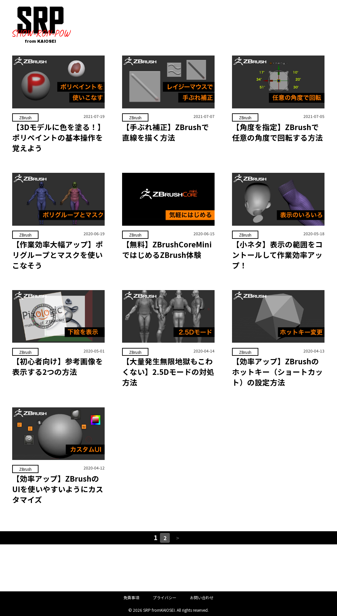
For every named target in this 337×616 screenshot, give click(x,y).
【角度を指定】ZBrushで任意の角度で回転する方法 (277, 132)
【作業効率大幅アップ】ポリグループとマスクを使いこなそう (57, 254)
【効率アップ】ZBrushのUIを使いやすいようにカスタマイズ (57, 489)
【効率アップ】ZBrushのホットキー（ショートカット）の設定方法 (277, 372)
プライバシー (164, 598)
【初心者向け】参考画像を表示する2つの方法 (57, 366)
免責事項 (131, 598)
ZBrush (25, 117)
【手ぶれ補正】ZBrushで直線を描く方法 (165, 132)
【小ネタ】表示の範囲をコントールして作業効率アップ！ (277, 254)
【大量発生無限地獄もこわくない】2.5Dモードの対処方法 (168, 372)
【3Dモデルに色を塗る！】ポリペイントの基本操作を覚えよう (57, 137)
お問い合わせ (202, 598)
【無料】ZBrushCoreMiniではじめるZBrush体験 (167, 249)
